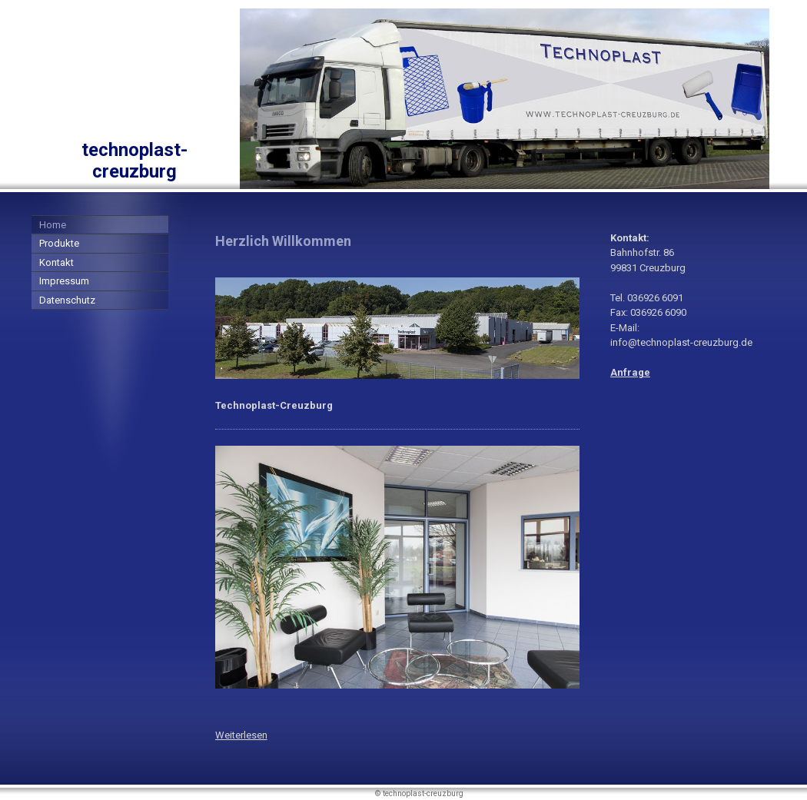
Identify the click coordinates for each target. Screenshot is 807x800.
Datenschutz (67, 300)
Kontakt (56, 262)
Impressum (64, 281)
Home (52, 225)
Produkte (59, 243)
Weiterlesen (241, 735)
